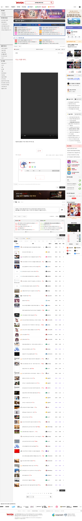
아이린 (24, 300)
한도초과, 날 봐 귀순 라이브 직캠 (29, 426)
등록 (62, 209)
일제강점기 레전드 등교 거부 (28, 465)
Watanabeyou (49, 470)
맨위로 (57, 216)
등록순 (19, 202)
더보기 (35, 167)
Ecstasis (48, 349)
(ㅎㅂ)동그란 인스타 (27, 402)
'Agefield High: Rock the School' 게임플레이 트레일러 (33, 310)
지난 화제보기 (54, 24)
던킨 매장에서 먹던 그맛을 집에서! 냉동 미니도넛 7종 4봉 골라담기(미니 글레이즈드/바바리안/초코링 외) (74, 152)
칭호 (39, 170)
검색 (51, 497)
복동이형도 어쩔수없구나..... (28, 431)
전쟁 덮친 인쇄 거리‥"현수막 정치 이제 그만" (32, 363)
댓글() (61, 52)
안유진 (24, 339)
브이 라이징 (3, 78)
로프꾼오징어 (49, 460)
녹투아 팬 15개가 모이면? (28, 441)
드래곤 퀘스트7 (4, 86)
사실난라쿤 (49, 295)
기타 (63, 241)
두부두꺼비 (49, 256)
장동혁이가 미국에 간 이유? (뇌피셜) (30, 266)
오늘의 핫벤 (3, 50)
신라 (48, 358)
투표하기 (74, 198)
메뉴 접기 (55, 170)
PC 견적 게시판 (4, 56)
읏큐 (48, 407)
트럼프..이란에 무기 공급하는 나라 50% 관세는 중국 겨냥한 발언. (35, 281)
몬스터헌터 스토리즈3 (5, 82)
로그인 (75, 6)
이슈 (20, 241)
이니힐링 (32, 167)
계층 (55, 241)
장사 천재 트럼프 (26, 252)
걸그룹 (2, 69)
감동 (59, 241)
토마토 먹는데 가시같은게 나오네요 (30, 290)
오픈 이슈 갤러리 (4, 48)
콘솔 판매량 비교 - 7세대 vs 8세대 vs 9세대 (31, 344)
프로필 (28, 170)
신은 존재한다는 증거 (27, 349)
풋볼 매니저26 (3, 88)
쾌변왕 (48, 290)
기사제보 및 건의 (4, 24)
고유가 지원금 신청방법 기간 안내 (29, 329)
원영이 (24, 334)
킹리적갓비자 (49, 353)
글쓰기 (62, 235)
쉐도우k (48, 266)
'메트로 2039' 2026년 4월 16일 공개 (30, 392)
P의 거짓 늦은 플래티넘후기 (28, 353)
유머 (31, 241)
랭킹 (33, 170)
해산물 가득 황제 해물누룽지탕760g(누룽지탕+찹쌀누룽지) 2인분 (74, 150)
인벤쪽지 (30, 167)
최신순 (22, 202)
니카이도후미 (49, 329)
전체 (15, 241)
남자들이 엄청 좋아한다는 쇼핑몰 (29, 276)
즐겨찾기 (29, 238)
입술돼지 (49, 378)
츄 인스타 (25, 397)
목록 (58, 52)
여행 (2, 71)
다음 (51, 493)
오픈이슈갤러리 (62, 46)
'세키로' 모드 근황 (26, 368)
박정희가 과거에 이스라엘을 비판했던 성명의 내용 (32, 261)
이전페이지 (52, 216)
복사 (20, 46)
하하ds (48, 300)
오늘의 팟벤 (3, 52)
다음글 (19, 216)
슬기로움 (49, 247)
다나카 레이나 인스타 (27, 378)
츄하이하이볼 (49, 426)
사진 (51, 241)
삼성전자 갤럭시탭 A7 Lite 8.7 (72, 148)
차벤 (2, 67)
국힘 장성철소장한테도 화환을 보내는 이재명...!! (32, 455)
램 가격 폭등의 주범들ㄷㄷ (28, 407)
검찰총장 (49, 271)
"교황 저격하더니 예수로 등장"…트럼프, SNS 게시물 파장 (34, 373)
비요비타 (16, 49)
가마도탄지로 (49, 455)
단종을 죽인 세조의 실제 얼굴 (29, 446)
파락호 (48, 421)
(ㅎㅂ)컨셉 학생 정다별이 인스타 (29, 383)
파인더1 (48, 387)
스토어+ (79, 41)
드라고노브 (49, 431)
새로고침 (63, 202)
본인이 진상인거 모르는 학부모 (29, 271)
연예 (26, 241)
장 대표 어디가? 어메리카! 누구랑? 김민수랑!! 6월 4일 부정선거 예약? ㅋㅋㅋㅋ (38, 324)
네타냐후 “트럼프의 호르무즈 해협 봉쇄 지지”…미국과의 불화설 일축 (36, 358)
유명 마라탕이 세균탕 (27, 460)
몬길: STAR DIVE (74, 31)
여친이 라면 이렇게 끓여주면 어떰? (30, 485)
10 (48, 493)
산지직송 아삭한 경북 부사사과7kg (73, 154)
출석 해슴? (25, 295)
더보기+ (37, 220)
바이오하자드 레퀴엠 (5, 84)
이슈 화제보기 (61, 24)
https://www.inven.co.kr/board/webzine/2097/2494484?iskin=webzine (29, 184)
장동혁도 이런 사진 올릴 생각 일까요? (30, 256)
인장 (21, 170)
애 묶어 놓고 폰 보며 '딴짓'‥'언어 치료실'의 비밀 (32, 436)
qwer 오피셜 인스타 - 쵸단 (28, 412)
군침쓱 (48, 252)
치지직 (2, 65)
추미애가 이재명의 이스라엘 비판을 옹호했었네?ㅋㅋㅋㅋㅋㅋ (35, 451)
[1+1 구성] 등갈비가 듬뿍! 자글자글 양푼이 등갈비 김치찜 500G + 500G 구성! (74, 156)
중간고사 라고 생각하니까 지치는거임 (30, 470)
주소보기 (15, 46)
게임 (43, 241)
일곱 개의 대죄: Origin (5, 80)
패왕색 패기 (25, 475)
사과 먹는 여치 (26, 417)
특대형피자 (49, 475)
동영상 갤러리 (3, 22)
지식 (47, 241)
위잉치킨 (49, 315)
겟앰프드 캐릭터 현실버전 (28, 315)
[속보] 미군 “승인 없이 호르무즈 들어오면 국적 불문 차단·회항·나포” (36, 387)
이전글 (24, 216)
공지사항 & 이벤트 (4, 20)
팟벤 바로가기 (3, 63)
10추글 (24, 238)
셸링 (48, 451)
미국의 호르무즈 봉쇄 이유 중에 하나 (30, 421)
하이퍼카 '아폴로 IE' (27, 480)
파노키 (48, 310)
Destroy (48, 305)
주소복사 (15, 184)
